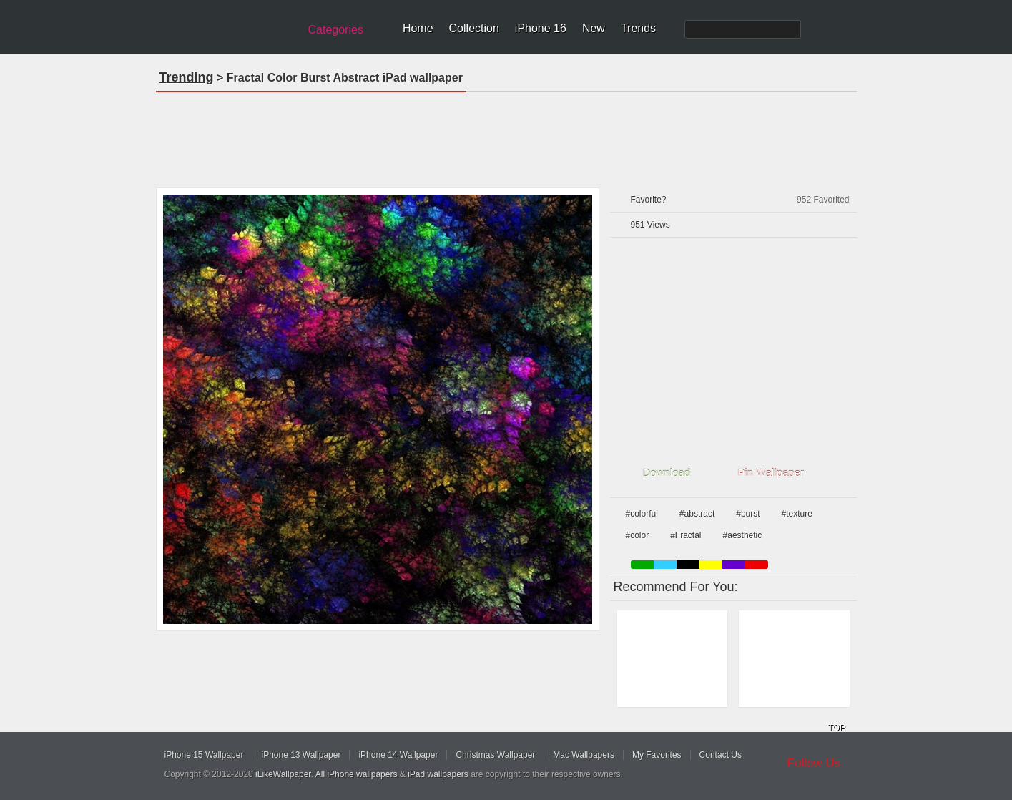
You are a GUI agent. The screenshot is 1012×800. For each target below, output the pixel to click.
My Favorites (657, 755)
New (593, 28)
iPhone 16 (540, 28)
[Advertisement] (506, 135)
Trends (638, 28)
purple (733, 564)
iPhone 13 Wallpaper (300, 755)
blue (665, 564)
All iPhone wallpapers (356, 774)
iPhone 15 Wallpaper (204, 755)
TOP (836, 728)
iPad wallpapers (438, 774)
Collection (474, 28)
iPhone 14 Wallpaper (398, 755)
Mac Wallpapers (583, 755)
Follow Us (814, 763)
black (688, 564)
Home (418, 28)
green (642, 564)
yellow (710, 564)
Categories (335, 30)
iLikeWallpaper (283, 774)
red (756, 564)
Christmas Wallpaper (495, 755)
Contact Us (720, 755)
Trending (186, 77)
